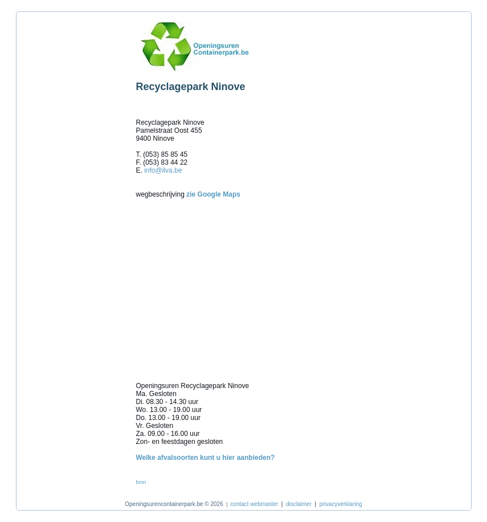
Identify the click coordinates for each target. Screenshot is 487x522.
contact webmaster (254, 504)
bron (141, 482)
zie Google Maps (213, 194)
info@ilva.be (163, 170)
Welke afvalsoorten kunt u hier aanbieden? (205, 458)
